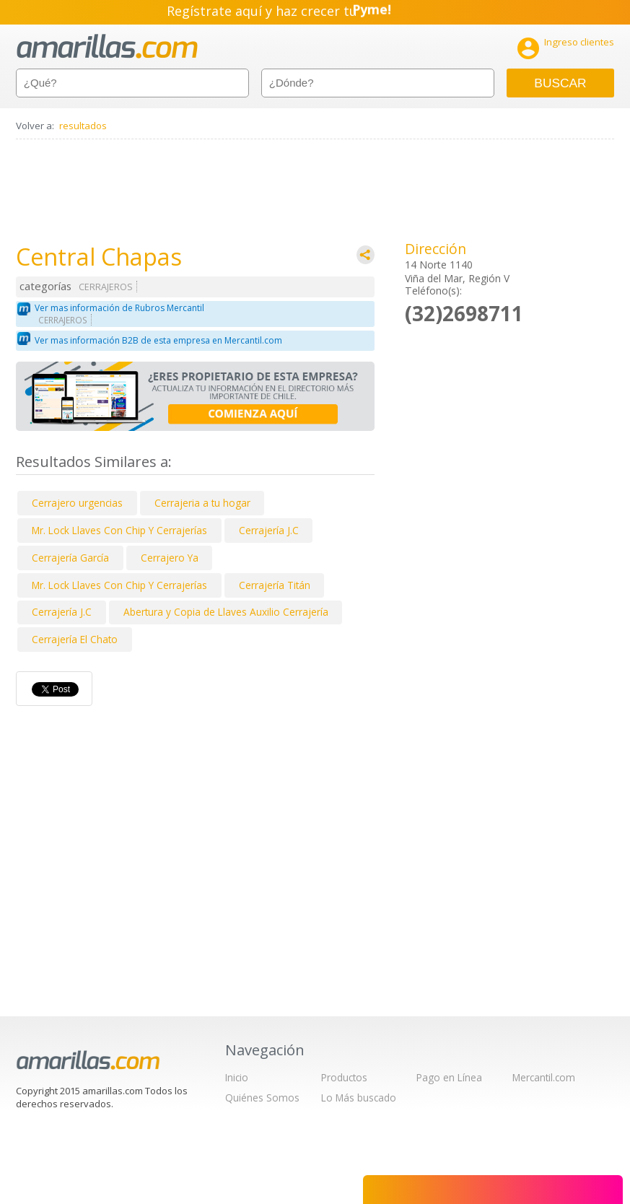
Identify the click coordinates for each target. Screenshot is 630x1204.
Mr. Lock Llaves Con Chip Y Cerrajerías (119, 530)
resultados (83, 125)
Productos (344, 1077)
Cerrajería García (70, 557)
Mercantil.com (543, 1077)
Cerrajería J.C (269, 530)
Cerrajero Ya (169, 557)
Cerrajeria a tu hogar (202, 503)
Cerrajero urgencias (77, 503)
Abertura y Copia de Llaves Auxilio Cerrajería (225, 612)
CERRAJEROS (106, 287)
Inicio (236, 1077)
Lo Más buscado (358, 1097)
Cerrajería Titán (274, 585)
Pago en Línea (449, 1077)
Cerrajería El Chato (75, 639)
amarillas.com (107, 47)
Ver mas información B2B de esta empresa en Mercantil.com (158, 340)
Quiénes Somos (262, 1097)
